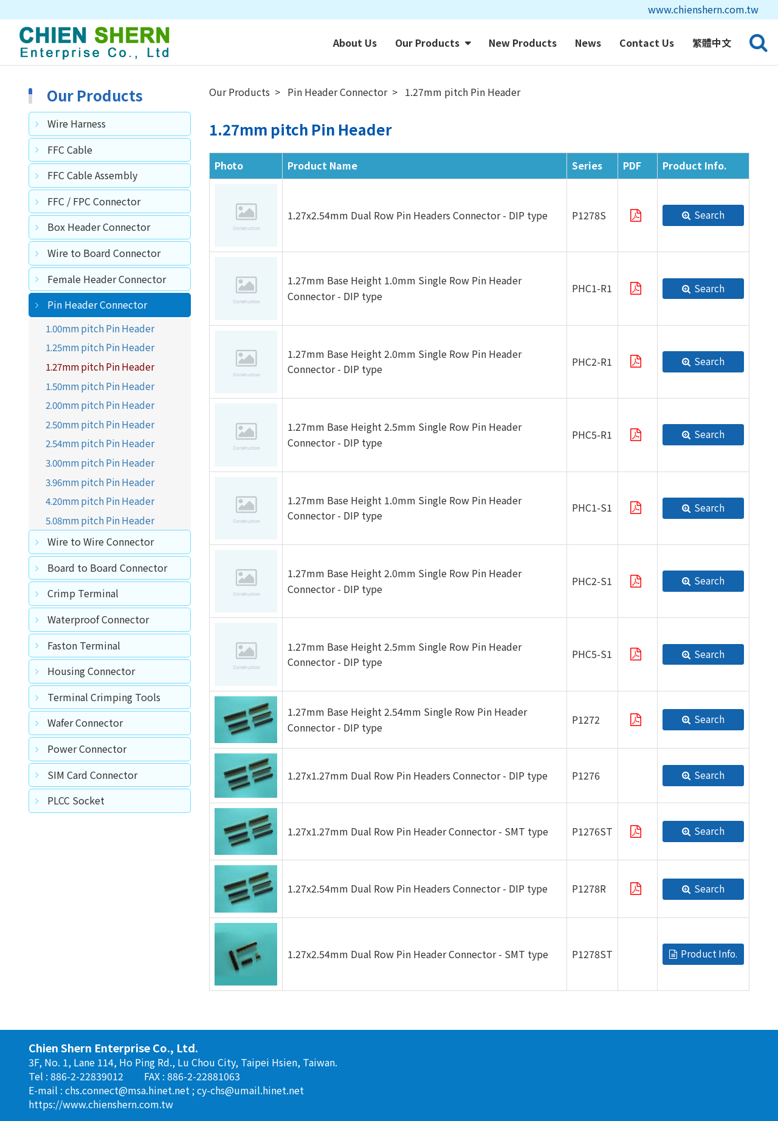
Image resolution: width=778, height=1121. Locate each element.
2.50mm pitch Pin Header (100, 424)
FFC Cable (69, 149)
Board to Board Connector (107, 567)
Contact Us (646, 42)
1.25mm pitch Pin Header (100, 347)
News (588, 42)
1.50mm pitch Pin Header (100, 386)
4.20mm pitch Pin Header (100, 500)
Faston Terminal (83, 645)
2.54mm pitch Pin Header (100, 443)
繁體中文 (711, 42)
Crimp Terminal (83, 593)
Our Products (428, 42)
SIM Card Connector (92, 774)
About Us (355, 42)
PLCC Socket (76, 800)
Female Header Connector (106, 279)
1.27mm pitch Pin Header (100, 366)
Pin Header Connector (97, 304)
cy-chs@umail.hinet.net (250, 1090)
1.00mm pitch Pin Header (100, 328)
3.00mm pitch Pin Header (100, 462)
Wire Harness (76, 123)
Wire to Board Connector (103, 252)
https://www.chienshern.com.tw (101, 1104)
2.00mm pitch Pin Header (100, 404)
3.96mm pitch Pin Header (100, 482)
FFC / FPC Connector (93, 201)
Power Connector (86, 748)
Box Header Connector (98, 226)
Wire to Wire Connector (100, 541)
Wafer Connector (85, 722)
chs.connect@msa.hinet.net (128, 1090)
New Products (523, 42)
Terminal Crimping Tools (103, 697)
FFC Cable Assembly (92, 175)
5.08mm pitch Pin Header (100, 520)
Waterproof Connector (98, 619)
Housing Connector (91, 670)
